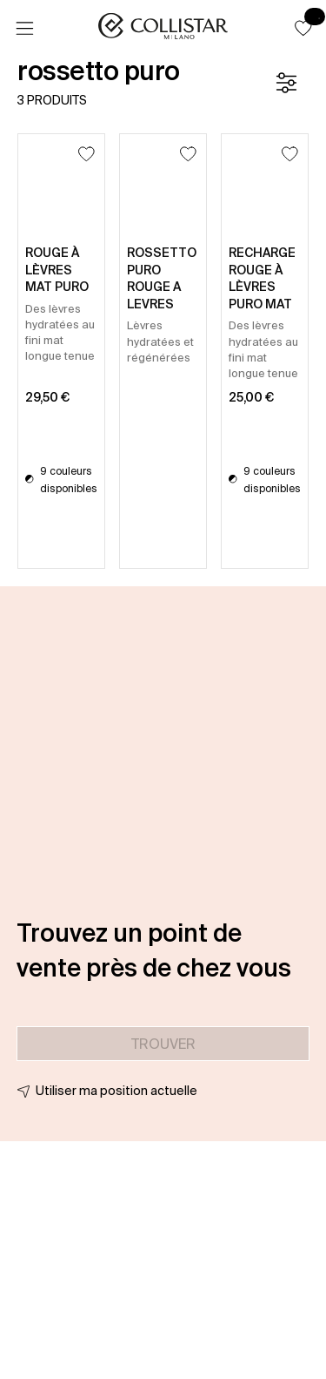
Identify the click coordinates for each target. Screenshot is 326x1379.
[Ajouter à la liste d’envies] (86, 154)
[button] (303, 28)
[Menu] (24, 28)
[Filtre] (286, 83)
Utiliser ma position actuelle (116, 1091)
